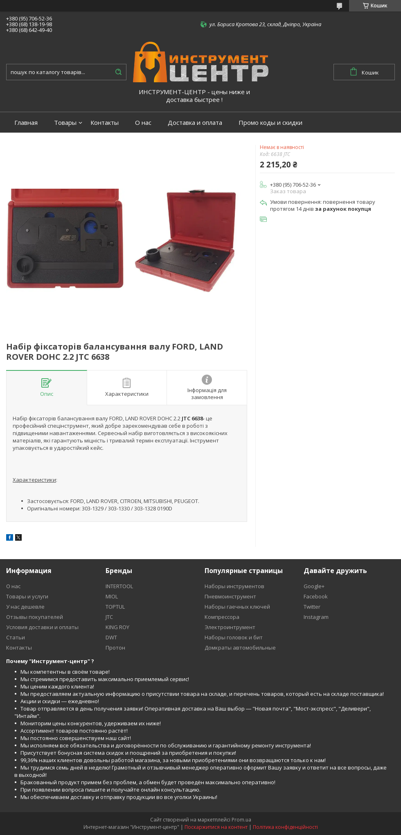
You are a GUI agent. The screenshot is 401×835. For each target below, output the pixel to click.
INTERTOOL (119, 586)
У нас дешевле (25, 606)
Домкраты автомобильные (240, 647)
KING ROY (117, 627)
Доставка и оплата (195, 123)
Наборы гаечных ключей (237, 606)
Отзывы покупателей (34, 617)
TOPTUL (115, 606)
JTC (109, 617)
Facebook (316, 596)
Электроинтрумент (230, 627)
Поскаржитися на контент (216, 827)
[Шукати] (118, 72)
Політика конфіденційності (285, 827)
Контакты (104, 123)
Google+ (314, 586)
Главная (26, 123)
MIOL (112, 596)
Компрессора (222, 617)
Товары (65, 123)
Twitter (312, 606)
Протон (115, 647)
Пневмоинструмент (230, 596)
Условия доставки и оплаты (42, 627)
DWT (111, 637)
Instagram (316, 617)
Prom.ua (241, 819)
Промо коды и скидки (270, 123)
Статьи (15, 637)
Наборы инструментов (234, 586)
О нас (143, 123)
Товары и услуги (27, 596)
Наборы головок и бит (234, 637)
